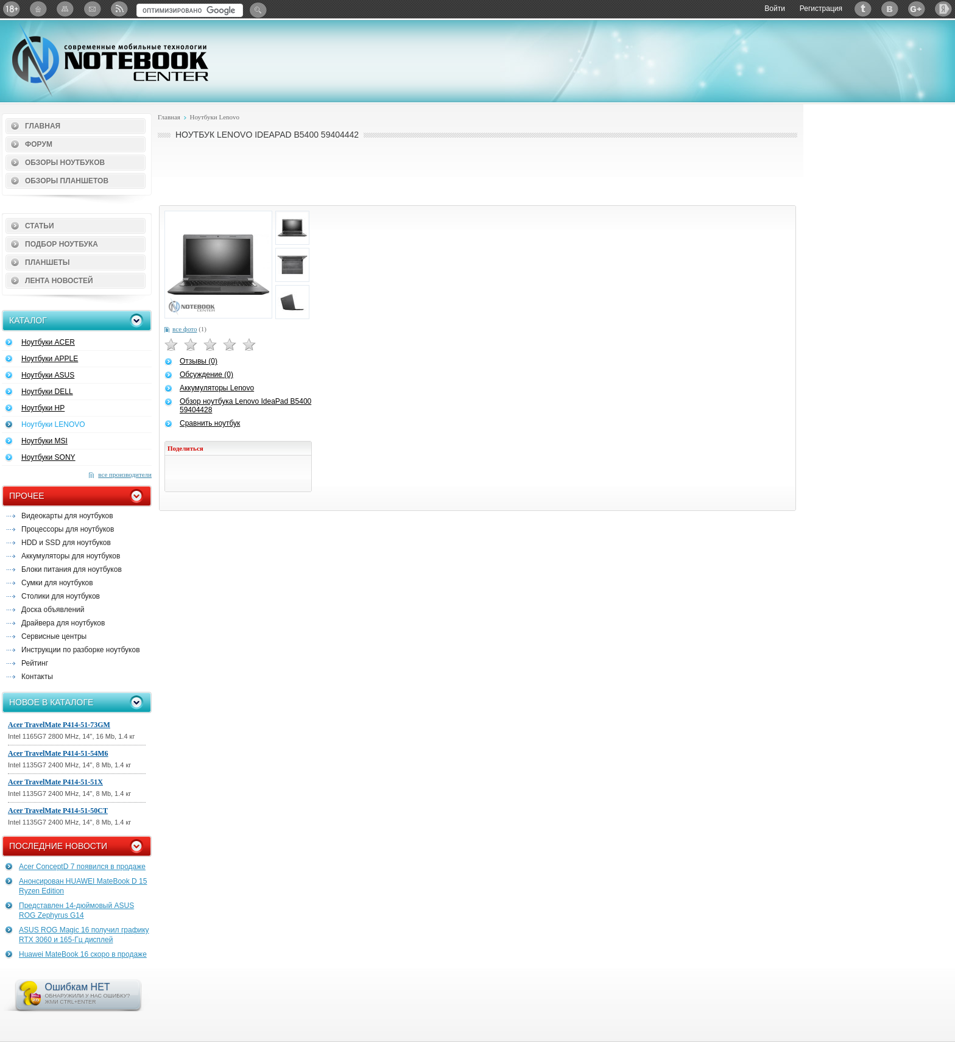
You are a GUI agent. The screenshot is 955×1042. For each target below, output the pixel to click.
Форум (38, 144)
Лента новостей (59, 280)
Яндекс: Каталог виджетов (943, 9)
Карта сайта (65, 9)
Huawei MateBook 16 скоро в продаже (83, 954)
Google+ (916, 9)
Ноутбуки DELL (47, 391)
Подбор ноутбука (61, 244)
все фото (184, 329)
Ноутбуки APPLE (49, 358)
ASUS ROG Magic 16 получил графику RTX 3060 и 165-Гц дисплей (84, 935)
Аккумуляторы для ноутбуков (70, 556)
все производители (125, 474)
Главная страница (38, 9)
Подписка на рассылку (92, 9)
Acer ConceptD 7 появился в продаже (82, 866)
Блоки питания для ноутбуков (71, 569)
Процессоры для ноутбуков (67, 529)
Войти (774, 8)
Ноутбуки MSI (44, 441)
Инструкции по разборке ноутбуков (80, 650)
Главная (42, 126)
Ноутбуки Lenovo (214, 117)
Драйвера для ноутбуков (63, 623)
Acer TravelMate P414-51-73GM (59, 724)
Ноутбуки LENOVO (53, 424)
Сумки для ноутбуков (57, 583)
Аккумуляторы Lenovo (217, 388)
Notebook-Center (110, 60)
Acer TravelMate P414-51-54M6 (58, 753)
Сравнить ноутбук (210, 423)
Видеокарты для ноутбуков (67, 516)
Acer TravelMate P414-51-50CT (58, 810)
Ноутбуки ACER (48, 342)
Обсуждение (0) (206, 374)
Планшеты (47, 262)
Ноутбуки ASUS (47, 375)
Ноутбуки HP (43, 408)
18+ (11, 9)
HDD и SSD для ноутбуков (66, 542)
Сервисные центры (53, 636)
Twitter (863, 9)
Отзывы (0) (198, 361)
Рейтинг (34, 663)
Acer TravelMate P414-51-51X (55, 782)
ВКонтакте (890, 9)
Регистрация (821, 8)
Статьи (39, 226)
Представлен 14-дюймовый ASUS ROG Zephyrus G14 (76, 910)
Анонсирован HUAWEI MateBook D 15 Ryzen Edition (83, 886)
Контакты (37, 676)
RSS (119, 9)
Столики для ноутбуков (60, 596)
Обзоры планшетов (66, 181)
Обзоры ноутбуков (65, 162)
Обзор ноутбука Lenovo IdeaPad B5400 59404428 (245, 405)
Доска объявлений (52, 609)
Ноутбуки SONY (48, 457)
